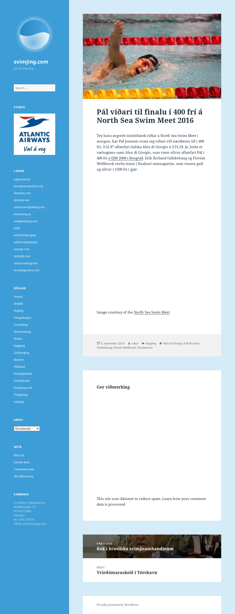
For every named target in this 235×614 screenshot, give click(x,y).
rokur (135, 343)
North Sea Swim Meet (152, 312)
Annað (18, 297)
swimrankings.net (26, 263)
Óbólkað (19, 367)
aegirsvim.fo (22, 179)
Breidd (18, 304)
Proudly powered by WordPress (118, 605)
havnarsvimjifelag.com (29, 207)
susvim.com (21, 249)
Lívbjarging (21, 353)
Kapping (19, 346)
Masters (19, 360)
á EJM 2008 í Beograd (125, 158)
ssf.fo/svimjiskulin (26, 242)
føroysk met (21, 200)
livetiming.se (22, 214)
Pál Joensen (144, 348)
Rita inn (19, 455)
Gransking (21, 325)
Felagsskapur (22, 318)
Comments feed (24, 469)
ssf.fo (17, 228)
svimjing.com (31, 61)
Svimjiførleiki (23, 374)
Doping (18, 311)
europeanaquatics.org (28, 186)
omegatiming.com (25, 221)
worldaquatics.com (26, 270)
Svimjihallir (22, 381)
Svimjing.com (23, 388)
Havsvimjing (22, 332)
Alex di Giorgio (172, 343)
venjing (19, 402)
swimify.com (22, 256)
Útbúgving (21, 395)
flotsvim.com (22, 193)
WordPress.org (23, 476)
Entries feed (21, 462)
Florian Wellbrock (125, 348)
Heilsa (18, 339)
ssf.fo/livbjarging (25, 235)
